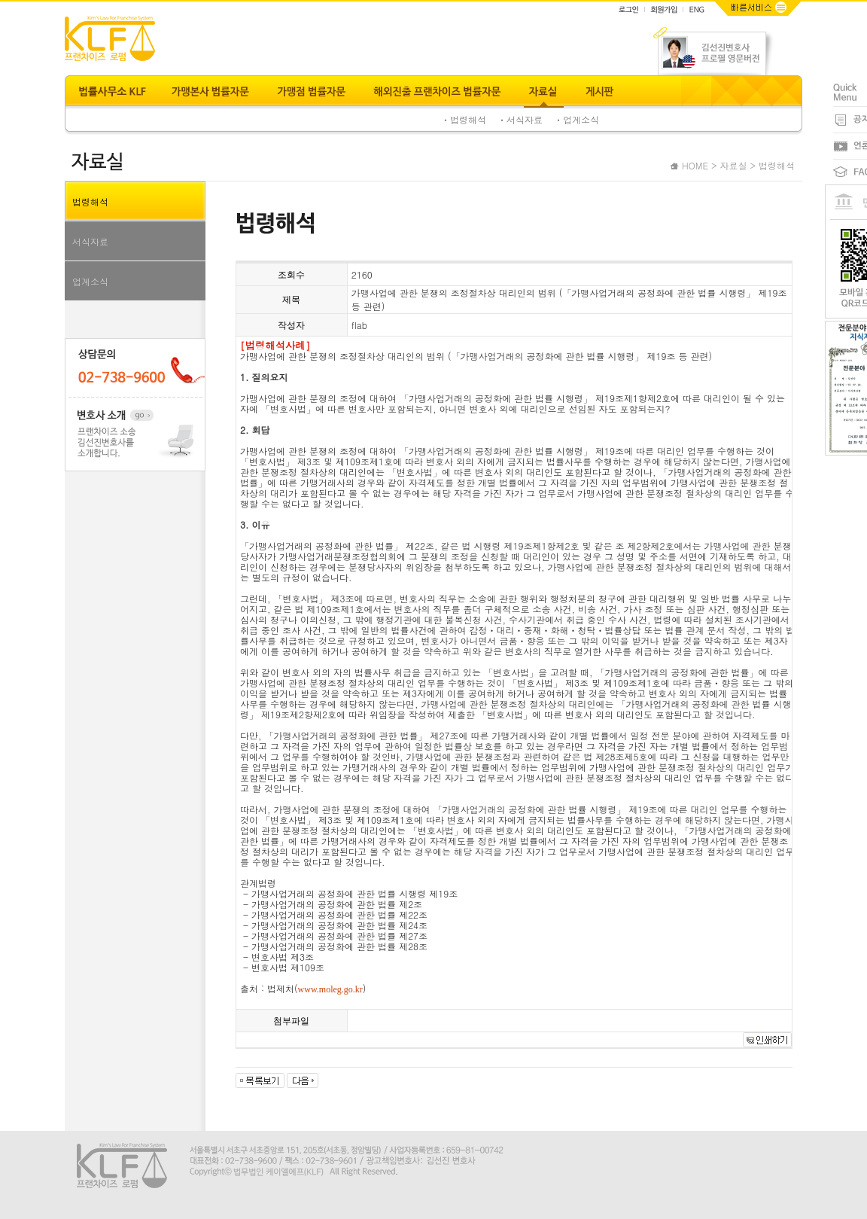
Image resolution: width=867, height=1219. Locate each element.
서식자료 (90, 241)
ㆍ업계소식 (576, 119)
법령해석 (90, 201)
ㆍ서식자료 (520, 119)
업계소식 (90, 281)
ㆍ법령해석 (463, 119)
